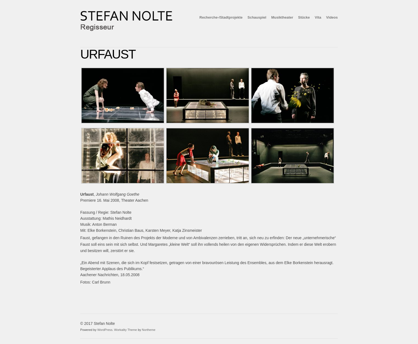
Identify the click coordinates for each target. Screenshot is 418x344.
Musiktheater (282, 17)
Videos (332, 17)
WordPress (104, 329)
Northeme (148, 329)
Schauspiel (257, 17)
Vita (318, 17)
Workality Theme (125, 329)
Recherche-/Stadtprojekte (221, 17)
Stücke (304, 17)
